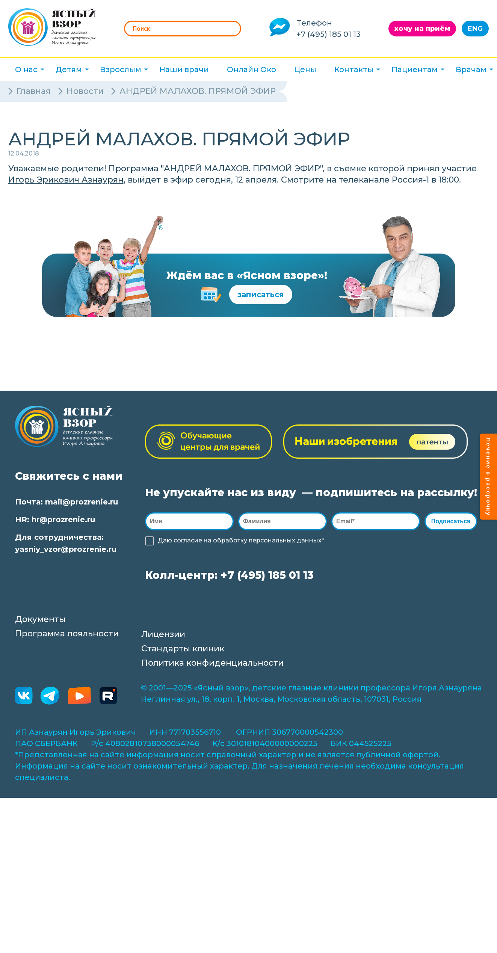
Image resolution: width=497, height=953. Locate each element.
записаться (260, 294)
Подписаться (452, 521)
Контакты (353, 69)
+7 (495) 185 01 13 (328, 34)
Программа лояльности (67, 633)
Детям (69, 69)
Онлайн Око (251, 69)
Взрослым (120, 69)
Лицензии (163, 634)
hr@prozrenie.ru (63, 519)
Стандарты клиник (182, 648)
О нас (26, 69)
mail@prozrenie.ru (81, 501)
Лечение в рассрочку (488, 476)
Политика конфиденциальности (212, 663)
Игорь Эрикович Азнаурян (66, 180)
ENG (475, 28)
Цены (305, 69)
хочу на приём (422, 28)
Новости (85, 91)
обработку (230, 540)
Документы (40, 619)
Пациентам (414, 69)
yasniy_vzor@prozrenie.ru (65, 549)
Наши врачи (184, 69)
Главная (34, 91)
